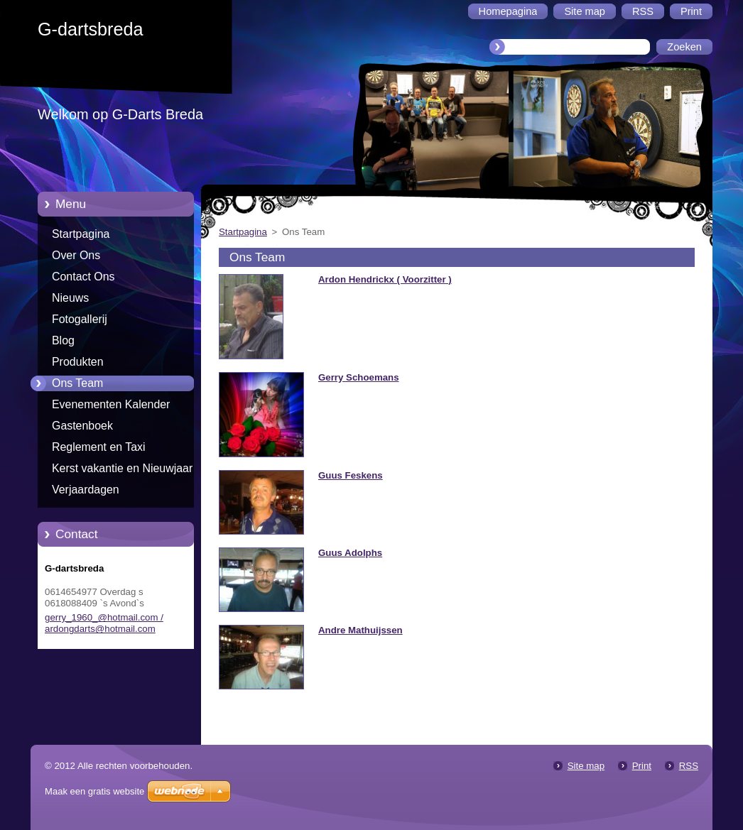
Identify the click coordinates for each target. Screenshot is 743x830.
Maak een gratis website (94, 791)
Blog (63, 340)
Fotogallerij (79, 319)
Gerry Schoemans (358, 377)
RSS (688, 765)
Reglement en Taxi (99, 447)
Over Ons (76, 255)
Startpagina (80, 234)
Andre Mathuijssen (360, 630)
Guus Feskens (350, 475)
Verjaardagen (85, 490)
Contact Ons (83, 277)
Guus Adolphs (350, 552)
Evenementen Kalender (111, 404)
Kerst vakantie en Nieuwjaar (122, 468)
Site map (586, 765)
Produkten (78, 362)
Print (641, 765)
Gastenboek (82, 426)
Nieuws (70, 298)
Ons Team (77, 383)
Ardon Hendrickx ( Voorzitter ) (385, 279)
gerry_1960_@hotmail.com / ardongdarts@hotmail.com (104, 623)
